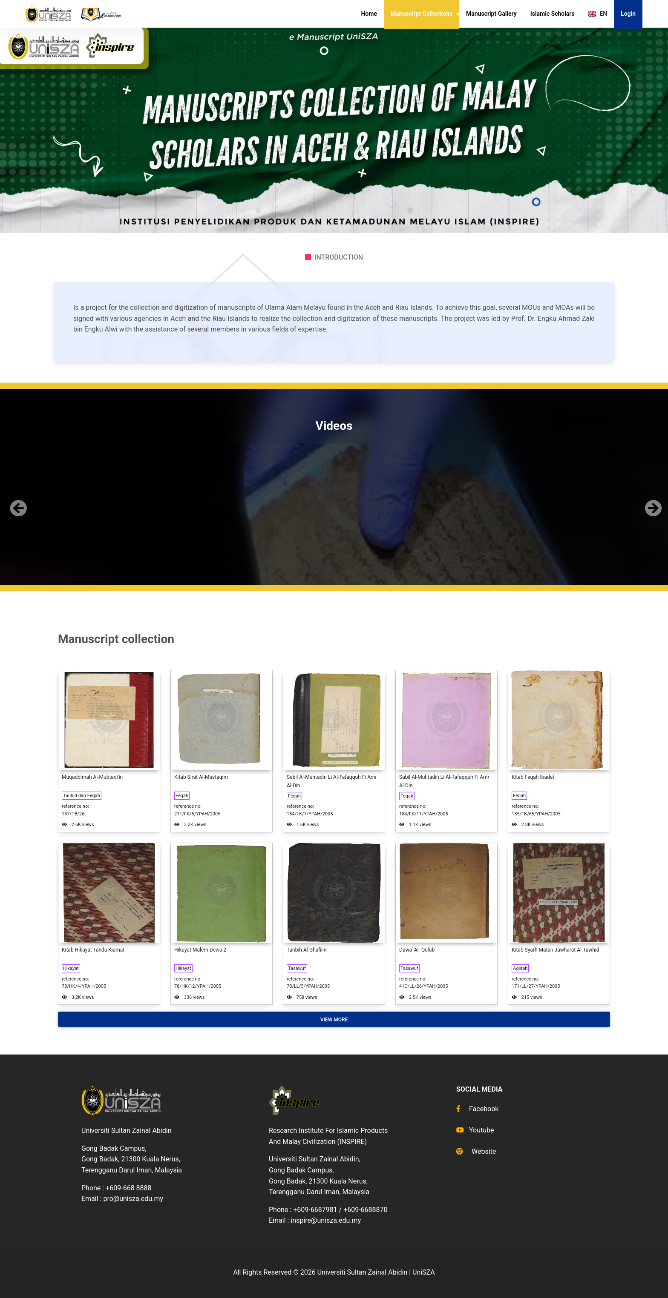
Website (476, 1151)
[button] (16, 501)
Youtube (475, 1130)
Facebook (477, 1109)
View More (334, 1020)
